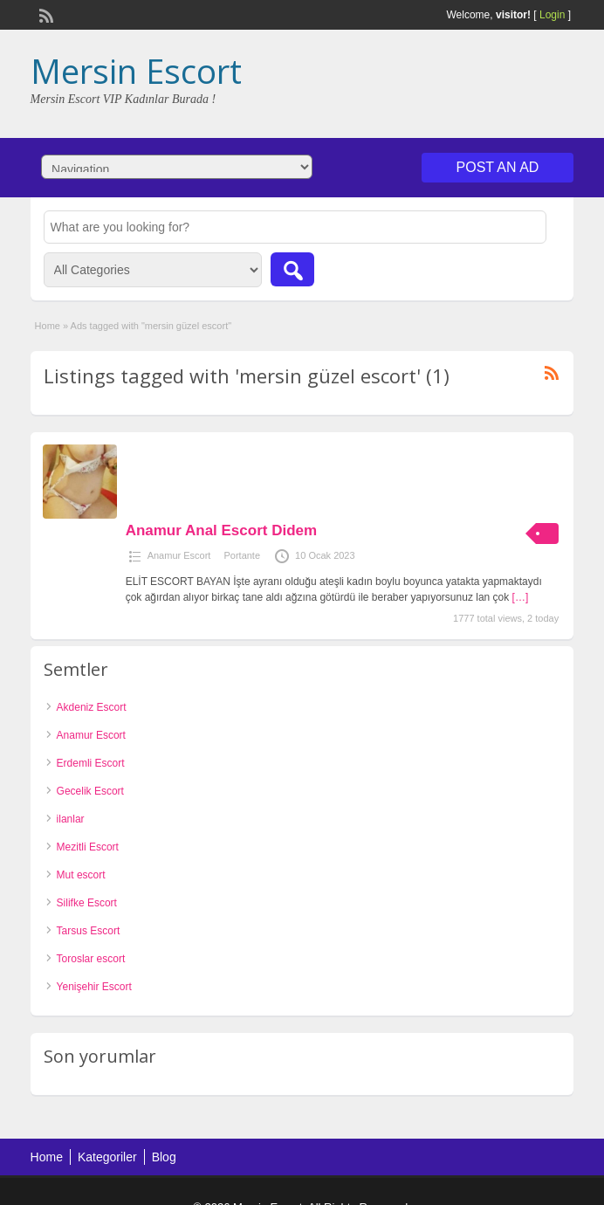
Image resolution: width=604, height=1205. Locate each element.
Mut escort (81, 875)
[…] (520, 597)
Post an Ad (497, 167)
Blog (164, 1157)
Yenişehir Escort (94, 987)
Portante (241, 555)
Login (552, 15)
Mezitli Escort (88, 847)
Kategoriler (107, 1157)
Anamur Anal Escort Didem (221, 530)
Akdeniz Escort (92, 707)
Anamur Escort (179, 555)
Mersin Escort (136, 70)
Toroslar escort (91, 959)
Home (47, 325)
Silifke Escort (87, 903)
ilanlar (71, 819)
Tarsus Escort (88, 931)
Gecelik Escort (90, 791)
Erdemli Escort (91, 763)
